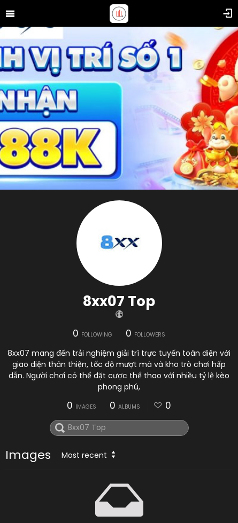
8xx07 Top (119, 301)
